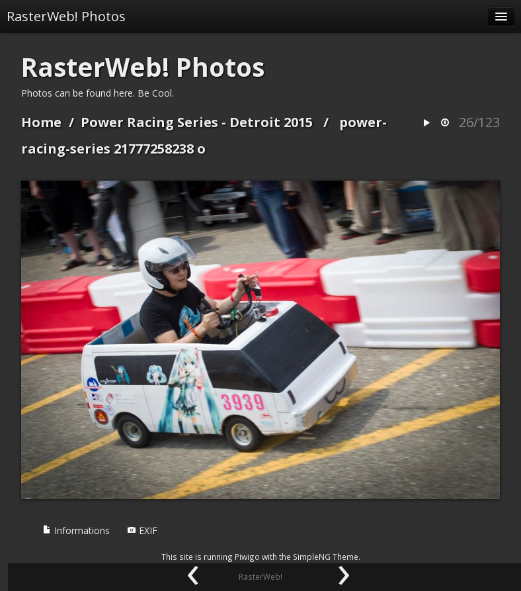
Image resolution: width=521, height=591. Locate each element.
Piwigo (247, 556)
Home (41, 122)
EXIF (142, 530)
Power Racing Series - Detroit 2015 (197, 122)
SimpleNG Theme (325, 556)
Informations (76, 530)
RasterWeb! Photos (66, 16)
